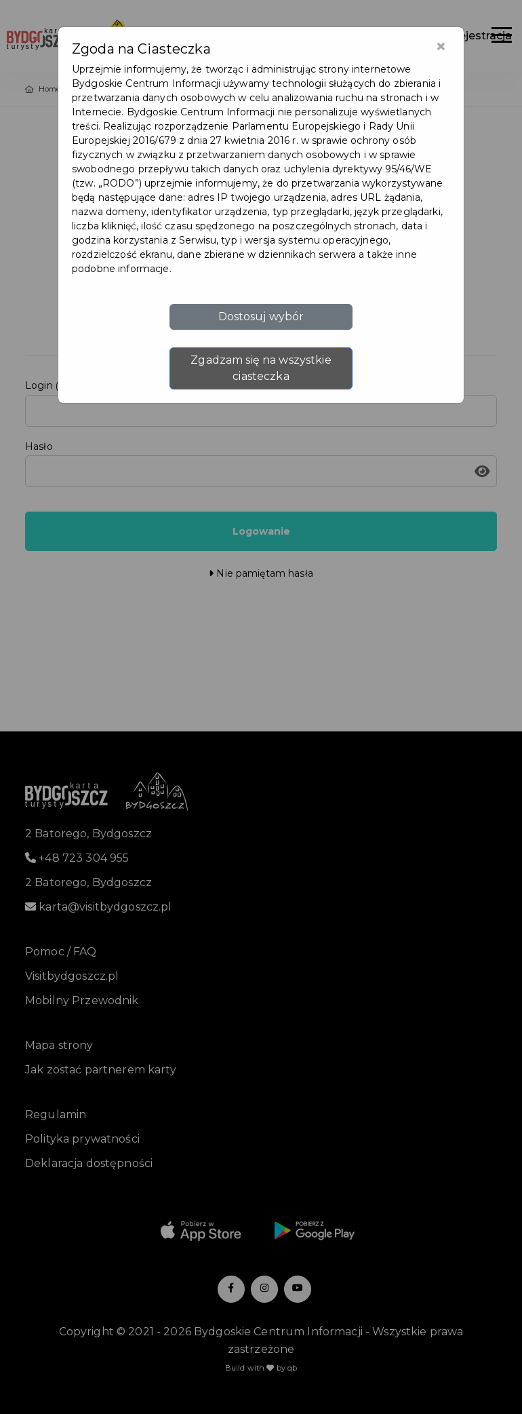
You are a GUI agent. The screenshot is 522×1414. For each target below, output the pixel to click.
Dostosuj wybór (261, 316)
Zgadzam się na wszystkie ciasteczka (260, 368)
